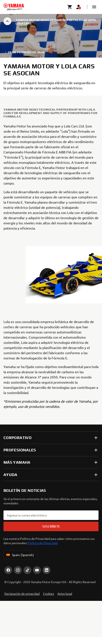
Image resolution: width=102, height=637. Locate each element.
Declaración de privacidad (22, 593)
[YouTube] (37, 570)
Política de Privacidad (43, 543)
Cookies (48, 593)
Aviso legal (64, 593)
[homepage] (13, 7)
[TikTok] (27, 570)
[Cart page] (69, 7)
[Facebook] (8, 570)
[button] (94, 7)
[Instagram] (18, 570)
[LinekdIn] (46, 570)
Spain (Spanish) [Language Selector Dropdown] (19, 554)
